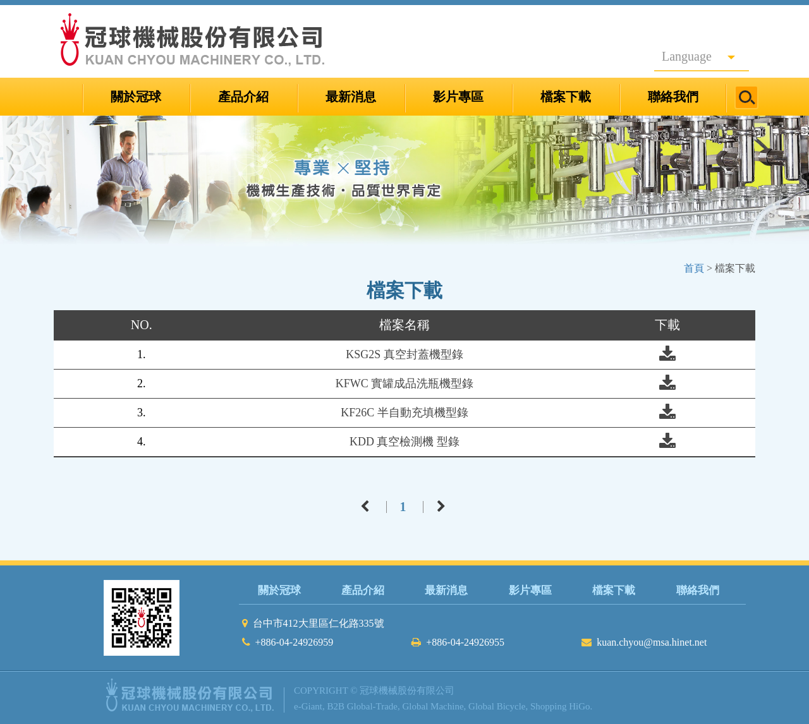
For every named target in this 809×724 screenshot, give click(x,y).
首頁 (694, 268)
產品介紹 (243, 97)
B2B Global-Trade (362, 706)
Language (698, 56)
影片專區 (458, 97)
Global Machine (433, 706)
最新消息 (350, 97)
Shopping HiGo (560, 706)
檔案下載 (565, 97)
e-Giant (308, 706)
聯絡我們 (673, 97)
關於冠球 (136, 97)
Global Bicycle (496, 706)
